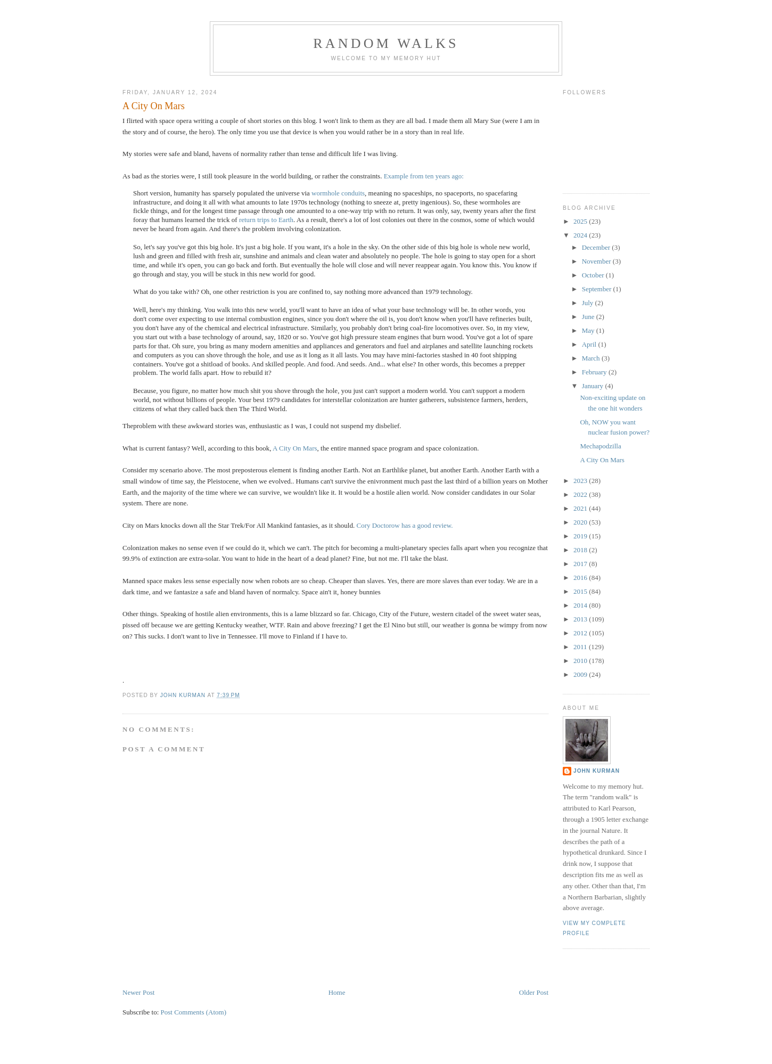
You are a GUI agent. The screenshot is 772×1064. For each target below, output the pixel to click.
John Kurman (596, 771)
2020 (581, 522)
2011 (581, 647)
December (597, 247)
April (590, 344)
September (597, 289)
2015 (581, 591)
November (597, 261)
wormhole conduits (338, 193)
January (593, 386)
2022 (581, 494)
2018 (581, 550)
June (589, 317)
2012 (581, 633)
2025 (581, 221)
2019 (581, 536)
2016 (581, 578)
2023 (581, 481)
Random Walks (386, 43)
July (588, 303)
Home (337, 992)
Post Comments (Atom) (194, 1012)
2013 (581, 619)
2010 (581, 661)
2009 (581, 674)
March (592, 358)
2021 (581, 508)
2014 (581, 605)
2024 (581, 235)
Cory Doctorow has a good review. (404, 525)
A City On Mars (295, 448)
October (594, 275)
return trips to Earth (266, 220)
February (595, 372)
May (589, 330)
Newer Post (138, 992)
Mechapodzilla (600, 446)
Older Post (533, 992)
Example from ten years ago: (424, 176)
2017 (581, 564)
